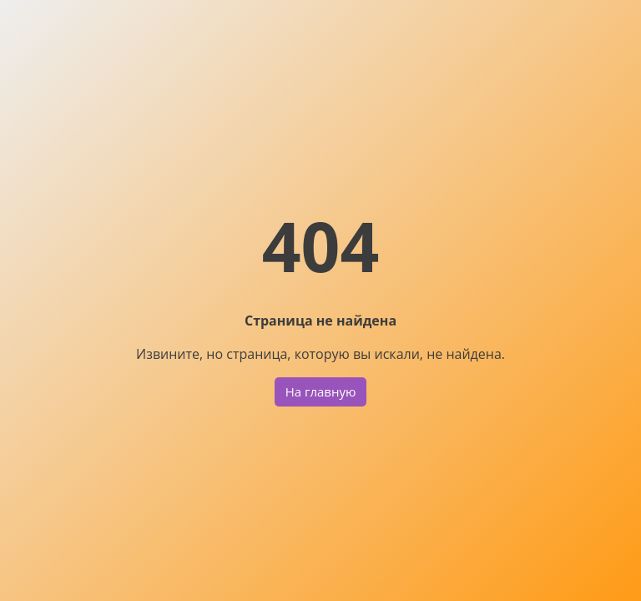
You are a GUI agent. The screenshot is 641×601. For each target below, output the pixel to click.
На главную (320, 391)
